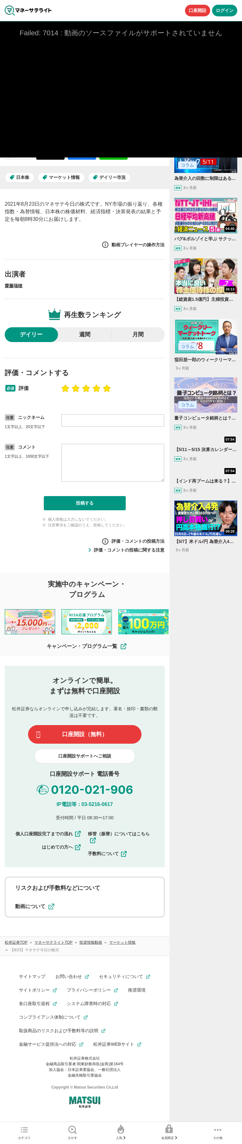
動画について (34, 906)
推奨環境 (137, 989)
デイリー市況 (112, 177)
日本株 (22, 177)
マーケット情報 (64, 177)
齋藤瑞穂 (13, 285)
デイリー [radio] (31, 334)
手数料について (108, 853)
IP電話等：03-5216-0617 (84, 804)
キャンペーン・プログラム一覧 (87, 646)
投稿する (85, 503)
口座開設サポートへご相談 (84, 755)
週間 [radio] (84, 334)
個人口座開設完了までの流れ (48, 833)
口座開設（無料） (84, 734)
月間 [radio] (138, 334)
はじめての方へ (62, 847)
